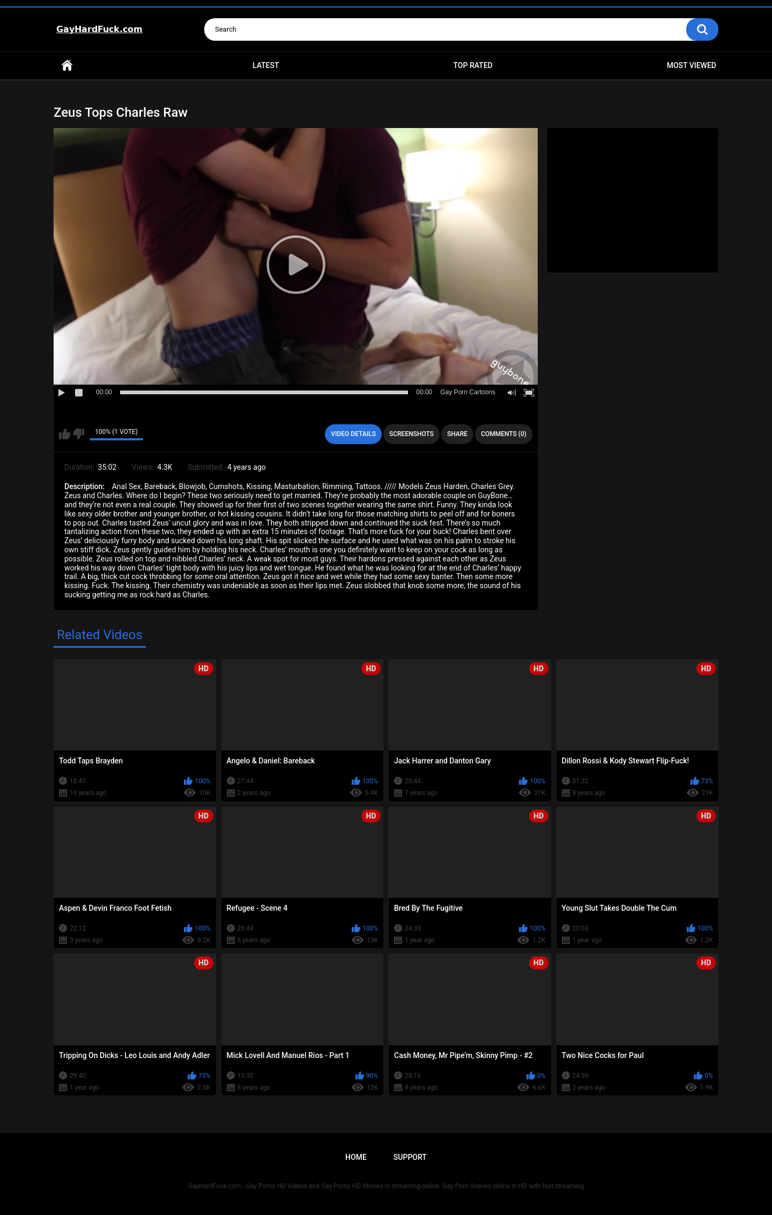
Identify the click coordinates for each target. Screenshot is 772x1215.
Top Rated (472, 65)
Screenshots (411, 434)
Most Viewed (691, 65)
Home (67, 65)
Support (410, 1157)
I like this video (64, 434)
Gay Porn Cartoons (467, 392)
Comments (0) (503, 434)
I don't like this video (78, 434)
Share (457, 434)
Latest (266, 65)
